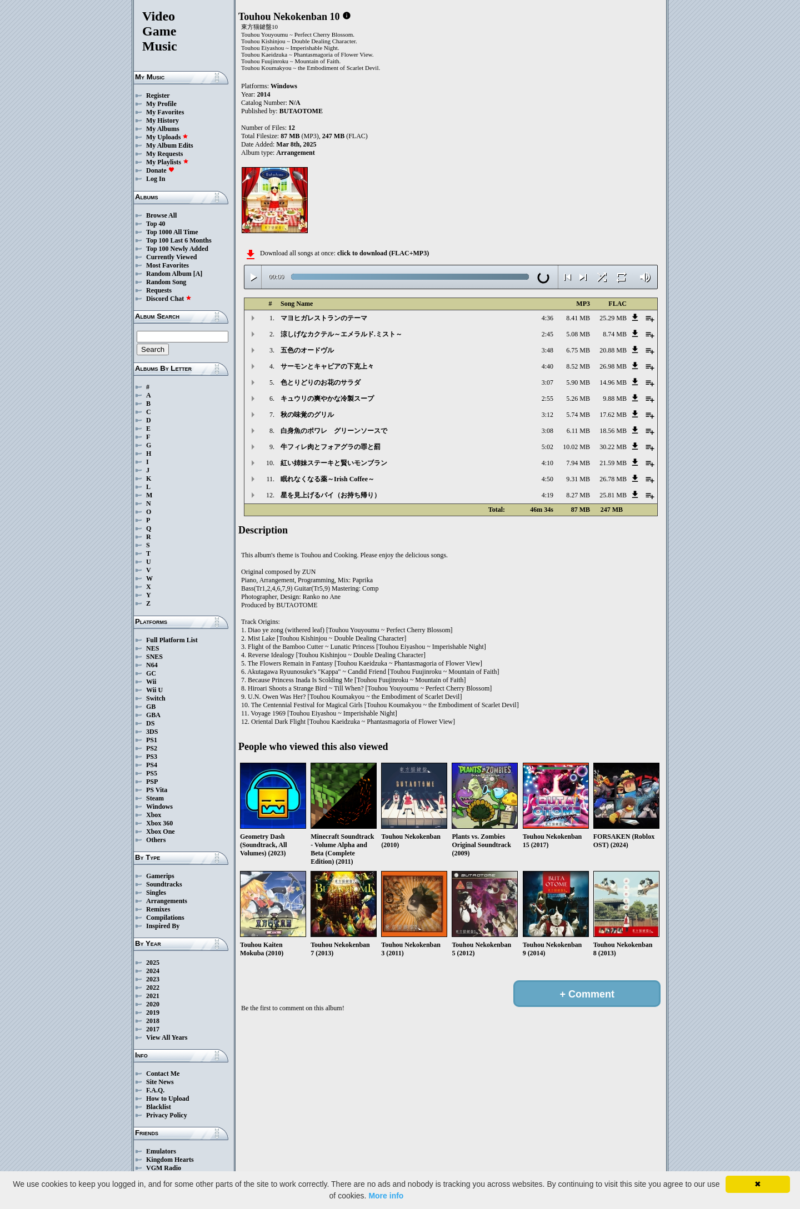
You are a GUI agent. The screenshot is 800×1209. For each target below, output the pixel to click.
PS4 (151, 765)
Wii (151, 682)
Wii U (154, 690)
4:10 (547, 463)
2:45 (547, 334)
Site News (160, 1082)
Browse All (161, 215)
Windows (159, 806)
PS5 (151, 773)
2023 (152, 979)
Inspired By (162, 926)
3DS (152, 732)
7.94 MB (578, 463)
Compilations (165, 917)
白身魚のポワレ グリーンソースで (334, 431)
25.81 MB (613, 495)
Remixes (158, 909)
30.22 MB (613, 447)
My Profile (161, 104)
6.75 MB (578, 350)
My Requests (164, 154)
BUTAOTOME (301, 111)
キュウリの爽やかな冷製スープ (327, 398)
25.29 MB (613, 318)
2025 (152, 962)
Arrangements (166, 901)
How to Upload (167, 1098)
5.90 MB (578, 382)
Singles (156, 892)
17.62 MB (613, 415)
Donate (160, 170)
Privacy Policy (166, 1115)
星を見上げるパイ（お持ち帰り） (331, 495)
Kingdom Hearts (170, 1159)
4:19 (547, 495)
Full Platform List (172, 640)
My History (162, 120)
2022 (152, 987)
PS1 (151, 740)
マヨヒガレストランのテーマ (324, 318)
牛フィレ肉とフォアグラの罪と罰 (331, 447)
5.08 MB (578, 334)
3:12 (547, 415)
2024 (152, 971)
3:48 (547, 350)
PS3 (151, 756)
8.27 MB (578, 495)
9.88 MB (615, 398)
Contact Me (162, 1073)
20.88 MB (613, 350)
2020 (152, 1004)
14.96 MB (613, 382)
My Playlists (167, 162)
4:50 (547, 479)
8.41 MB (578, 318)
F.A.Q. (155, 1090)
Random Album (169, 274)
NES (152, 648)
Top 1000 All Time (172, 232)
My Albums (162, 129)
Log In (155, 179)
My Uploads (167, 137)
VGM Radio (163, 1168)
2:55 (547, 398)
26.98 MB (613, 366)
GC (151, 673)
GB (151, 707)
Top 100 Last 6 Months (179, 240)
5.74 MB (578, 415)
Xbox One (160, 831)
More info (385, 1195)
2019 (152, 1012)
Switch (156, 698)
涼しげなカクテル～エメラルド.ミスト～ (341, 334)
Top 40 (156, 224)
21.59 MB (613, 463)
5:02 (547, 447)
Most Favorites (167, 265)
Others (156, 840)
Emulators (161, 1151)
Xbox (153, 815)
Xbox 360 (159, 823)
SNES (154, 657)
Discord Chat (169, 299)
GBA (153, 715)
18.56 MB (613, 431)
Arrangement (295, 153)
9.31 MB (578, 479)
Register (158, 95)
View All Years (166, 1037)
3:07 (547, 382)
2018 (152, 1021)
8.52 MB (578, 366)
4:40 (547, 366)
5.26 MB (578, 398)
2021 (152, 996)
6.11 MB (578, 431)
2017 (152, 1029)
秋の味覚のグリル (307, 415)
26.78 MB (613, 479)
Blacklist (158, 1107)
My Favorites (165, 112)
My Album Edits (169, 145)
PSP (152, 781)
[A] (198, 274)
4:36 (547, 318)
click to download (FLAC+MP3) (383, 253)
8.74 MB (615, 334)
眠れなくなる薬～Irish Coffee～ (327, 479)
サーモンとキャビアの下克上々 (327, 366)
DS (150, 723)
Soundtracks (164, 884)
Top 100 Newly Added (177, 249)
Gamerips (160, 876)
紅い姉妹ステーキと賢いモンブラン (334, 463)
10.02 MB (576, 447)
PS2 (151, 748)
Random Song (166, 282)
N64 (152, 665)
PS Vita (156, 790)
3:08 (547, 431)
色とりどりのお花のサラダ (321, 382)
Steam (155, 798)
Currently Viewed (171, 257)
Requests (159, 290)
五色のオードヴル (307, 350)
